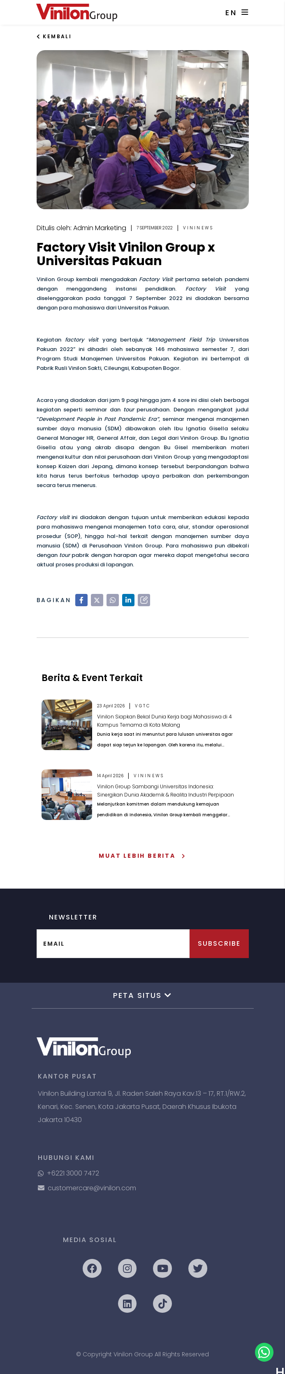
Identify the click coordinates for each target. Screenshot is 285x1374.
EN (231, 12)
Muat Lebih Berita (142, 856)
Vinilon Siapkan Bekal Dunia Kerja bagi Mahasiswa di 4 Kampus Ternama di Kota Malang (164, 720)
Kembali (54, 36)
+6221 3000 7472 (68, 1173)
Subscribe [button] (219, 943)
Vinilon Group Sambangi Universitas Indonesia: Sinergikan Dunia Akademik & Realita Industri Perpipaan (165, 790)
